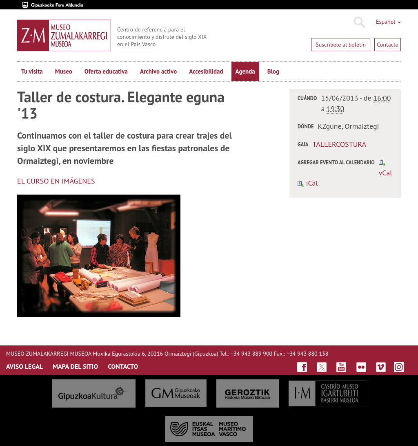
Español (388, 21)
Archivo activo (158, 71)
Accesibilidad (206, 71)
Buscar (359, 22)
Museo (63, 71)
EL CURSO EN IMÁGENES (56, 181)
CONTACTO (123, 366)
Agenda (245, 71)
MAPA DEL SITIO (75, 366)
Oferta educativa (106, 71)
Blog (273, 71)
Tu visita (32, 71)
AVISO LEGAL (24, 366)
